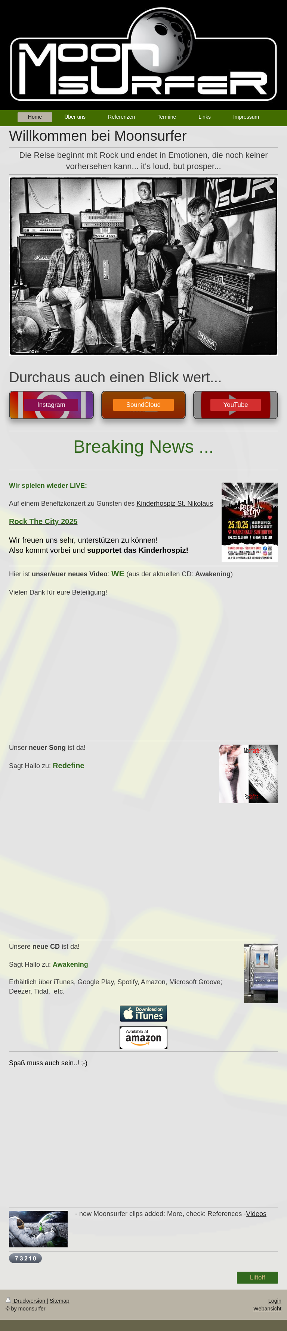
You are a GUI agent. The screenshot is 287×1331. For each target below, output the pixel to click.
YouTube (235, 404)
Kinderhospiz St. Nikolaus (174, 503)
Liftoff (257, 1277)
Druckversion (26, 1301)
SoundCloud (143, 404)
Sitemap (60, 1301)
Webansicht (267, 1309)
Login (274, 1301)
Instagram (51, 404)
